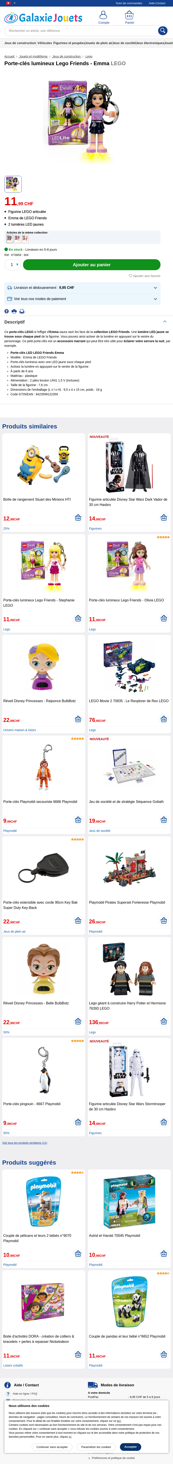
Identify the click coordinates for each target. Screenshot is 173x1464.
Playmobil (10, 831)
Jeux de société (124, 43)
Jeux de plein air (14, 931)
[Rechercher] (163, 30)
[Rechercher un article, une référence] (86, 30)
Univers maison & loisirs (19, 730)
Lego (88, 56)
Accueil (9, 56)
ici (70, 1436)
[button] (82, 287)
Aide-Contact (157, 3)
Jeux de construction (20, 43)
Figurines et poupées (69, 43)
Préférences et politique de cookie (113, 1458)
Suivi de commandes (129, 3)
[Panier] (130, 18)
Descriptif (14, 322)
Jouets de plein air (99, 43)
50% (6, 1032)
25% (6, 528)
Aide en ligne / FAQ (25, 1393)
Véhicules (44, 43)
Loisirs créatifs (13, 1365)
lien (119, 1421)
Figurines (95, 528)
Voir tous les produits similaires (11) (24, 1142)
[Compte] (104, 18)
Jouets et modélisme (33, 56)
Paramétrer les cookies (96, 1447)
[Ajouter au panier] (92, 264)
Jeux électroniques (150, 43)
